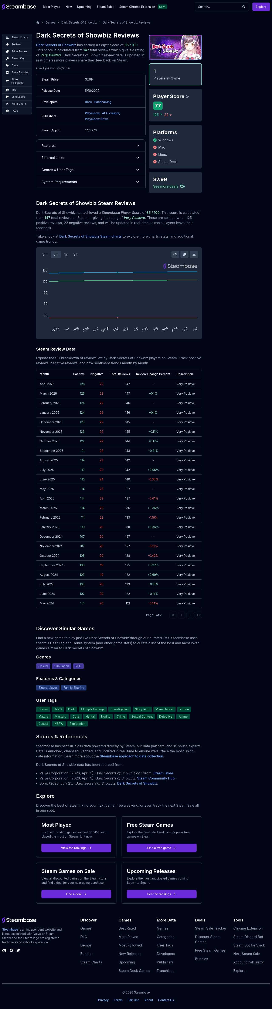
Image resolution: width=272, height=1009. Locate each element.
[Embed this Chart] (175, 254)
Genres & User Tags (90, 169)
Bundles (86, 954)
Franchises (165, 971)
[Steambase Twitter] (18, 950)
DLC (83, 937)
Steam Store (163, 773)
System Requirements (90, 181)
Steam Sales (105, 6)
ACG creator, (111, 113)
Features (90, 145)
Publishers (165, 962)
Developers (166, 954)
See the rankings (161, 894)
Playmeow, (92, 113)
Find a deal (76, 894)
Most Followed (130, 945)
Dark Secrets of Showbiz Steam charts (90, 236)
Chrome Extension (248, 928)
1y (66, 254)
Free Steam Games (210, 950)
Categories (165, 937)
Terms (118, 1000)
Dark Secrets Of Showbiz (79, 22)
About (148, 1000)
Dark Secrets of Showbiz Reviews (126, 22)
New (68, 6)
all (75, 254)
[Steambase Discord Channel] (4, 950)
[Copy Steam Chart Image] (184, 254)
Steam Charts (91, 962)
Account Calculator (248, 962)
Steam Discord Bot (248, 937)
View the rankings (76, 848)
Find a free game (161, 848)
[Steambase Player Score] (187, 96)
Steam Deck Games (134, 971)
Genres (162, 928)
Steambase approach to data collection (131, 756)
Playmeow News (96, 119)
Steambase (10, 929)
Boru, (89, 102)
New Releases (130, 954)
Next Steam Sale (246, 954)
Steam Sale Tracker (210, 928)
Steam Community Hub (156, 778)
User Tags (165, 945)
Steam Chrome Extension (137, 6)
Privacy (103, 1000)
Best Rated (127, 928)
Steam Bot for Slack (249, 945)
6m (55, 254)
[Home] (38, 22)
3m (44, 254)
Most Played (51, 6)
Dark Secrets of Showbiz (56, 45)
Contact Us (166, 1000)
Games (50, 22)
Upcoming (84, 6)
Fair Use (133, 1000)
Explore (261, 6)
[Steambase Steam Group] (11, 950)
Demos (86, 945)
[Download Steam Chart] (194, 254)
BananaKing (102, 102)
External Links (90, 157)
